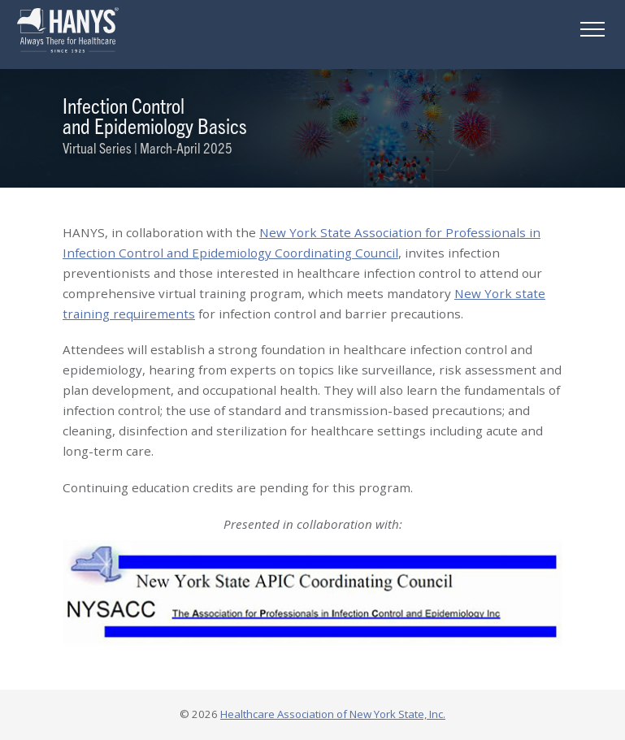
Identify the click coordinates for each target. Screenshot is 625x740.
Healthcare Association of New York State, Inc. (332, 714)
